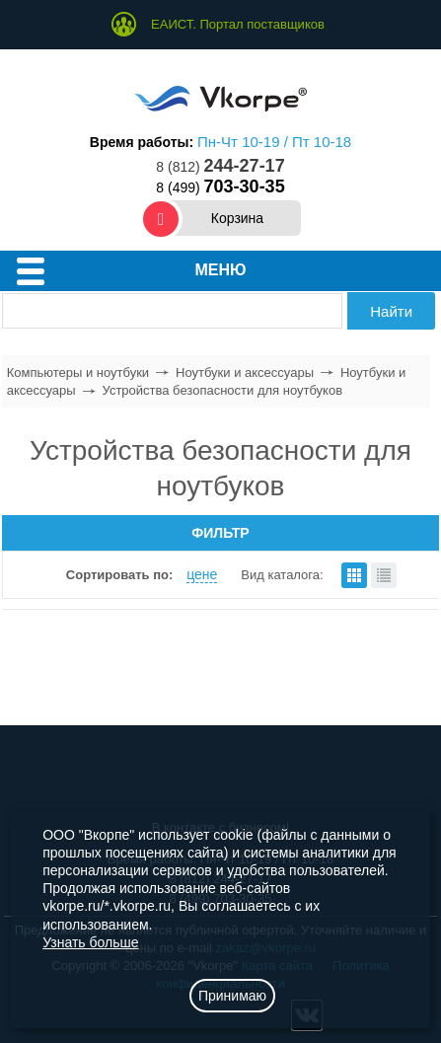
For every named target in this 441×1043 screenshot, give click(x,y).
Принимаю (232, 996)
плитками (354, 575)
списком (384, 575)
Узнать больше (90, 942)
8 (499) (220, 187)
